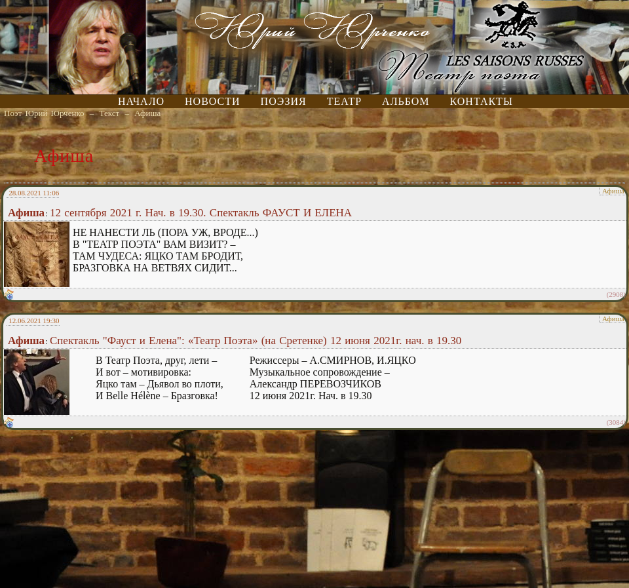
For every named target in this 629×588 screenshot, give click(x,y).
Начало (141, 101)
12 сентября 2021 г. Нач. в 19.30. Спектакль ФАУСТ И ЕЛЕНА (201, 212)
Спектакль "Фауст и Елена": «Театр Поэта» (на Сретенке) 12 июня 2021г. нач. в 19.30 (255, 340)
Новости (212, 101)
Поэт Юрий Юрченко (44, 113)
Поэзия (284, 101)
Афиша (147, 113)
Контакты (481, 101)
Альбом (405, 101)
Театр (344, 101)
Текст (110, 113)
